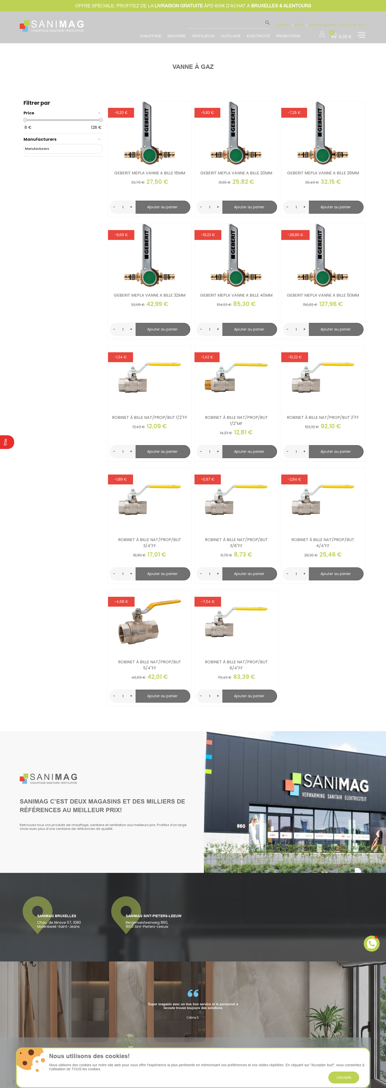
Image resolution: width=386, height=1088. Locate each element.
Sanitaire (176, 36)
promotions (288, 36)
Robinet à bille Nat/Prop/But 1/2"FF (149, 417)
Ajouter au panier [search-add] (162, 207)
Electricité (258, 36)
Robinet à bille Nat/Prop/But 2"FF (323, 417)
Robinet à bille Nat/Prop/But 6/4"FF (236, 665)
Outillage (231, 36)
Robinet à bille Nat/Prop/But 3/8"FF (236, 543)
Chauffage (150, 36)
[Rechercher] (228, 24)
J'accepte (343, 1077)
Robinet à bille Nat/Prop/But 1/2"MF (236, 420)
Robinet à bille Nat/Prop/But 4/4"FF (322, 543)
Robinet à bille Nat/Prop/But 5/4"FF (149, 665)
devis (300, 25)
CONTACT (283, 25)
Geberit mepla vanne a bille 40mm (236, 295)
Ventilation (203, 36)
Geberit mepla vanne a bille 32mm (149, 295)
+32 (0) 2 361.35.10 (352, 25)
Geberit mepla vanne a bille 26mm (323, 173)
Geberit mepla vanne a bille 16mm (149, 173)
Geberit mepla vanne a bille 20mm (236, 173)
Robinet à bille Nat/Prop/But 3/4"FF (149, 543)
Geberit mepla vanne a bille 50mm (323, 295)
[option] (193, 1004)
